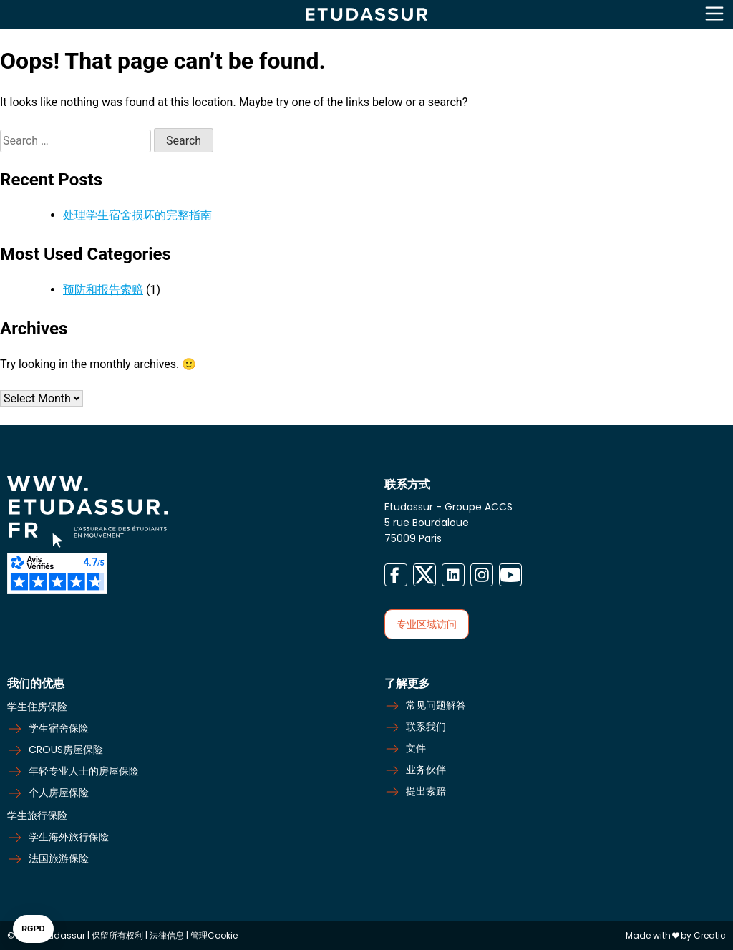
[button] (33, 929)
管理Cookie (214, 935)
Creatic (710, 935)
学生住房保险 (37, 706)
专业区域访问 (427, 624)
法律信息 (168, 935)
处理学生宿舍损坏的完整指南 (137, 215)
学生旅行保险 (37, 815)
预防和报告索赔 (103, 289)
